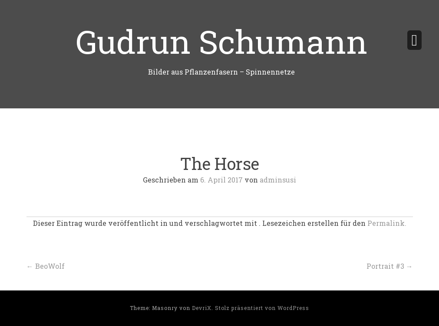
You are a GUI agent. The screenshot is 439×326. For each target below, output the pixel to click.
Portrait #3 (389, 266)
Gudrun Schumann (221, 41)
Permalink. (386, 223)
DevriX (201, 307)
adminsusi (278, 179)
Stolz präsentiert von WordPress (262, 307)
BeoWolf (45, 266)
